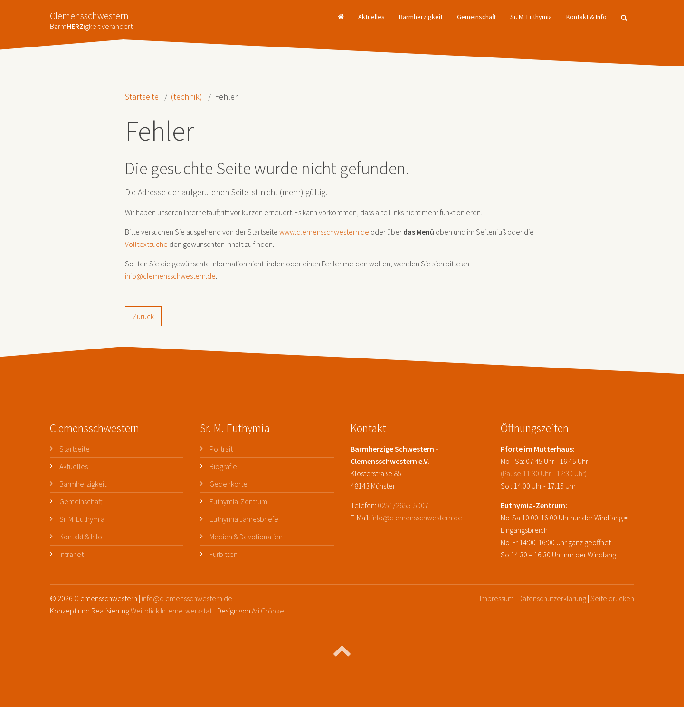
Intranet (71, 554)
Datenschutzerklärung (552, 598)
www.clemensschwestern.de (324, 231)
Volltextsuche (146, 244)
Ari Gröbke (268, 610)
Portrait (221, 448)
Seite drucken (612, 598)
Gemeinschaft (476, 16)
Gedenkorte (228, 484)
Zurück (143, 316)
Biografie (223, 466)
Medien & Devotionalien (246, 536)
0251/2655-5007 (403, 505)
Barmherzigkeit (421, 16)
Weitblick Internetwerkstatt (172, 610)
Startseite (142, 96)
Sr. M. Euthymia (531, 16)
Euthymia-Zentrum (238, 501)
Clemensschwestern (91, 17)
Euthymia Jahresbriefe (243, 519)
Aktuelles (371, 16)
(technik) (186, 96)
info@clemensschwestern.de (170, 276)
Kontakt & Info (586, 16)
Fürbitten (223, 554)
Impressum (497, 598)
